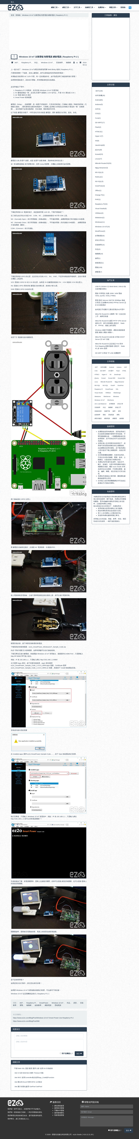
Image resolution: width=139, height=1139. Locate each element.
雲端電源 (58, 1005)
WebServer (107, 396)
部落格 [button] (123, 7)
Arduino (119, 367)
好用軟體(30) (100, 236)
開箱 (104, 415)
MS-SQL (97, 385)
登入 (12, 2)
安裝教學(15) (100, 245)
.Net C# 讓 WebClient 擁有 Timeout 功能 (28, 1073)
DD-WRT (103, 371)
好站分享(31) (100, 240)
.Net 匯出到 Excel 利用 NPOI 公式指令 (28, 1082)
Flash (118, 371)
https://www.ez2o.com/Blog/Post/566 (26, 1021)
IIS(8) (97, 141)
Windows (116, 396)
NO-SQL (105, 385)
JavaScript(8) (100, 145)
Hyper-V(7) (99, 136)
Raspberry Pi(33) (101, 204)
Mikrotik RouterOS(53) (103, 163)
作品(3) (97, 249)
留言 (79, 1054)
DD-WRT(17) (100, 122)
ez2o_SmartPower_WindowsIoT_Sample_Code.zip (47, 647)
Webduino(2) (99, 217)
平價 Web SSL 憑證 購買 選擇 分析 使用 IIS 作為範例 (33, 1068)
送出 (128, 1130)
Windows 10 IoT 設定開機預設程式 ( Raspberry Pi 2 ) (30, 994)
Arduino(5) (99, 104)
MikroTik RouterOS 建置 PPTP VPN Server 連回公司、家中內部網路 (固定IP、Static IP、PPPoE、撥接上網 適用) (110, 323)
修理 (114, 411)
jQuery (97, 378)
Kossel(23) (99, 154)
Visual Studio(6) (101, 208)
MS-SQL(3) (99, 172)
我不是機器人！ (66, 1053)
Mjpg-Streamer (119, 382)
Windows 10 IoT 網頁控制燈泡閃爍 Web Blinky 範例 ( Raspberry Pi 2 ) (47, 69)
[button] (130, 7)
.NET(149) (99, 91)
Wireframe (110, 400)
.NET (16, 62)
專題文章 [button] (113, 7)
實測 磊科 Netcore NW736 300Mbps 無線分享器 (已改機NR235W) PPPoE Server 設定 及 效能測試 (110, 302)
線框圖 (121, 418)
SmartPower (43, 1003)
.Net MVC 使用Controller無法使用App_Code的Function (34, 1077)
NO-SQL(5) (99, 181)
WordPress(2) (100, 231)
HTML (124, 371)
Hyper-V (104, 374)
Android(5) (99, 100)
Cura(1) (98, 118)
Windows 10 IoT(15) (102, 227)
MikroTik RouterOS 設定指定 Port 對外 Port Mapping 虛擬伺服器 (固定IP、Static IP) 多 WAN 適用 (110, 346)
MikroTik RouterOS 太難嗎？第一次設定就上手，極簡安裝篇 (110, 315)
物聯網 (68, 62)
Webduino (98, 396)
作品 (36, 62)
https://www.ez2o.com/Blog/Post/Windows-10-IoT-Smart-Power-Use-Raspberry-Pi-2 (43, 1018)
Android (111, 367)
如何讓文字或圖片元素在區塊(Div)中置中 (110, 309)
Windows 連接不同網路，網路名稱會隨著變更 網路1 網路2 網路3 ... (110, 331)
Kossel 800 (111, 378)
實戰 (21, 1005)
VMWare (108, 393)
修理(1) (97, 258)
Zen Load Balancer (101, 404)
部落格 (18, 15)
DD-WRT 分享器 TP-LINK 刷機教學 (108, 353)
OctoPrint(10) (100, 186)
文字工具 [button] (78, 7)
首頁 (12, 15)
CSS (96, 371)
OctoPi (113, 385)
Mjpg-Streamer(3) (101, 168)
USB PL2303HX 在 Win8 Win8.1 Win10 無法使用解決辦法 (110, 288)
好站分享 (120, 404)
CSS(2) (97, 113)
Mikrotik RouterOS (106, 382)
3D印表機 (103, 367)
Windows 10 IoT (47, 62)
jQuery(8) (98, 150)
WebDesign (117, 393)
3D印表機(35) (100, 95)
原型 (75, 1003)
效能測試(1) (99, 263)
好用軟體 (112, 404)
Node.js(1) (99, 177)
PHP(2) (97, 199)
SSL (117, 389)
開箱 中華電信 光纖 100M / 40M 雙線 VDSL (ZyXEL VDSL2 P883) (108, 294)
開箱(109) (98, 267)
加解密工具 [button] (90, 7)
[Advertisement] (48, 35)
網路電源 (48, 1005)
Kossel (103, 378)
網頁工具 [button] (66, 7)
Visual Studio (99, 393)
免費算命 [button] (102, 7)
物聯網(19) (99, 254)
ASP (125, 367)
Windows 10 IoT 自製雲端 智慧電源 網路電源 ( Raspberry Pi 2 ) (45, 15)
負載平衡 (107, 411)
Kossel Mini (121, 378)
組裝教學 (38, 1005)
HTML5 (97, 374)
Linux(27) (98, 159)
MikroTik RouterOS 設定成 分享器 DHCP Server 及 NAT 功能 (110, 338)
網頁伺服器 (98, 418)
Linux (96, 382)
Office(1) (98, 190)
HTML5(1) (99, 132)
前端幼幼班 (98, 411)
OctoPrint (120, 385)
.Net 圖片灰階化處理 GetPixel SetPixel (28, 1086)
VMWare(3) (99, 213)
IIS (110, 374)
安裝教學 (59, 62)
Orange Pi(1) (99, 195)
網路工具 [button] (55, 7)
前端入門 (118, 407)
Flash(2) (98, 127)
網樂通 (115, 418)
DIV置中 (111, 371)
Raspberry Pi (26, 62)
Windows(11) (100, 222)
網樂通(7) (98, 272)
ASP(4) (97, 109)
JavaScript (117, 374)
